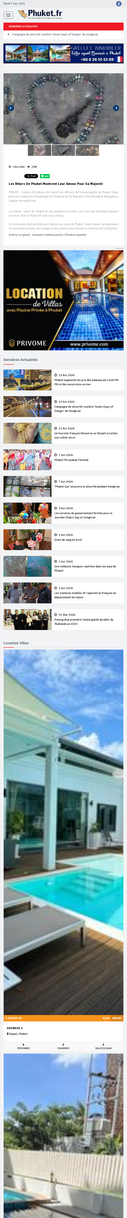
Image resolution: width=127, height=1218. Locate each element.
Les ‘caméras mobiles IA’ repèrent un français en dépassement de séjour (87, 593)
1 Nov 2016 (17, 166)
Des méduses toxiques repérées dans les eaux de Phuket (87, 566)
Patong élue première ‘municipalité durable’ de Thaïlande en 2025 (87, 619)
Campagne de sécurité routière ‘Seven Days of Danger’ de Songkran (55, 34)
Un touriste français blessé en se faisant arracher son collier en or (87, 433)
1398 (32, 166)
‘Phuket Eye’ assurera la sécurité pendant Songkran (87, 484)
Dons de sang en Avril (87, 537)
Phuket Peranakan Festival (87, 457)
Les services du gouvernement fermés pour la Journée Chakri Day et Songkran (87, 513)
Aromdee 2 (15, 1028)
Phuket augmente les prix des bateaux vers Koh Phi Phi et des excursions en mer (87, 380)
